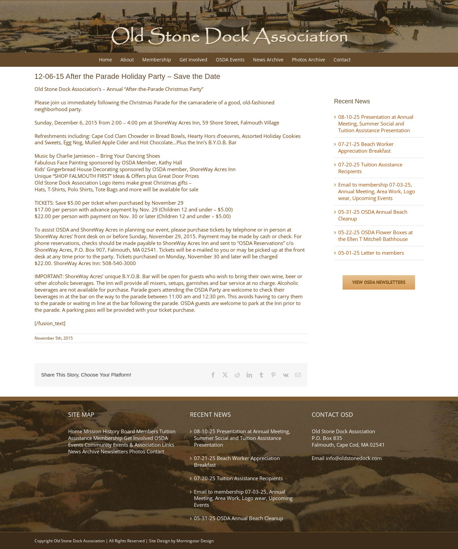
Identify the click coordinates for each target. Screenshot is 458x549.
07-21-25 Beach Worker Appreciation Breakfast (366, 147)
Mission (92, 431)
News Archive (83, 451)
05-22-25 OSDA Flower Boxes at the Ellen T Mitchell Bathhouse (375, 235)
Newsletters (114, 451)
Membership (107, 438)
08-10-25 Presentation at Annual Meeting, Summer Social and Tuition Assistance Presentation (375, 123)
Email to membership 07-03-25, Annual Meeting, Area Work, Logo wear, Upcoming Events (376, 191)
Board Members (139, 431)
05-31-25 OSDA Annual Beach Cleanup (372, 215)
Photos (137, 451)
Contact (155, 451)
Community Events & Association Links (129, 444)
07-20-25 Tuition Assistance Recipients (370, 167)
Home (75, 431)
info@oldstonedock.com (354, 458)
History (111, 431)
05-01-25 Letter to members (371, 252)
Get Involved (138, 438)
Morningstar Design (195, 541)
